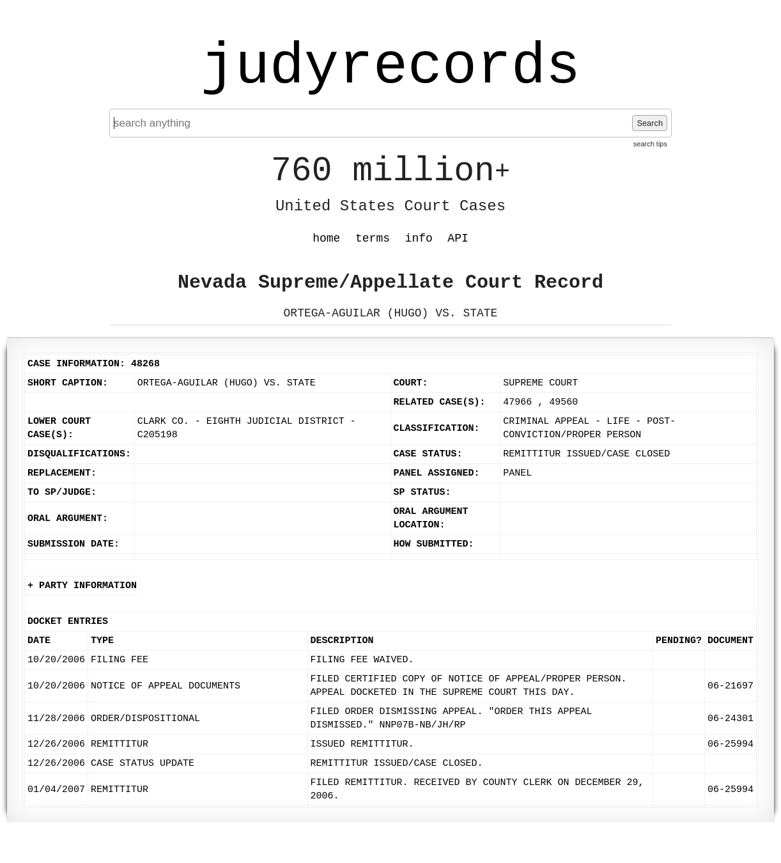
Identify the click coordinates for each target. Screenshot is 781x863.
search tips (650, 144)
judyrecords (390, 67)
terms (372, 238)
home (326, 238)
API (457, 238)
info (419, 238)
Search (650, 123)
